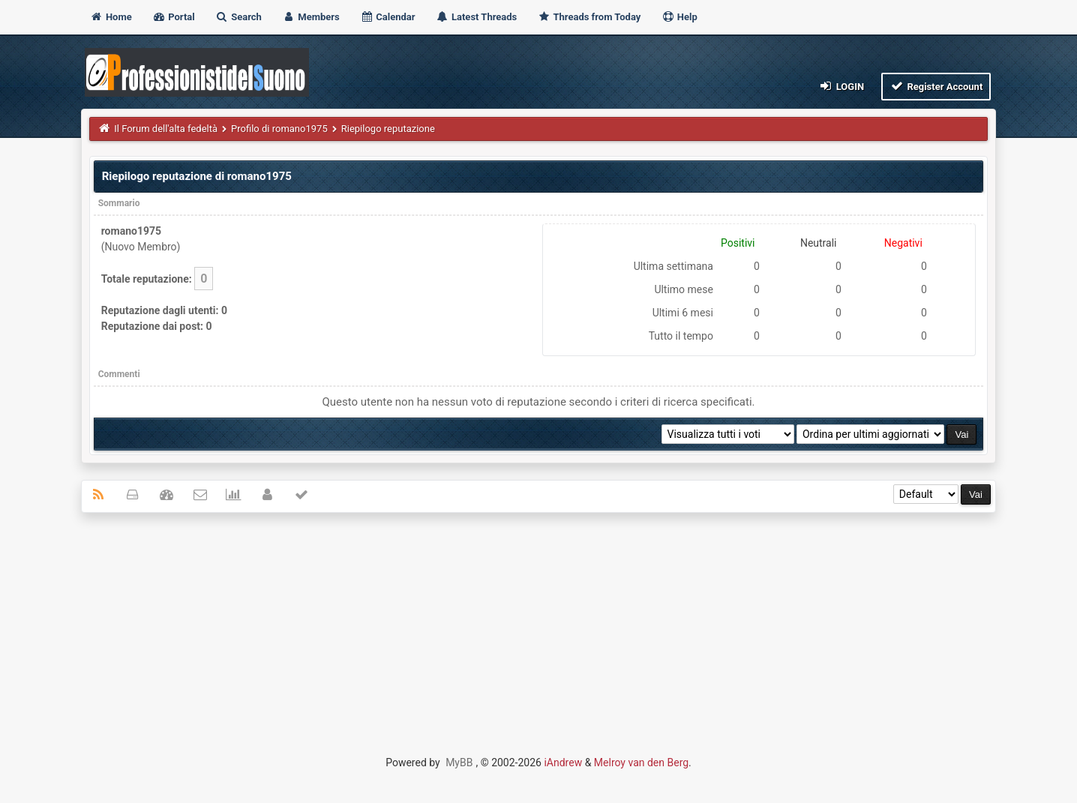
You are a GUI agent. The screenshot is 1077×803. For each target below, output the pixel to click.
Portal (173, 16)
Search (238, 16)
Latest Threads (477, 16)
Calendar (387, 16)
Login (841, 85)
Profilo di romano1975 (279, 128)
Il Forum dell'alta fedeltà (166, 128)
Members (311, 16)
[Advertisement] (538, 633)
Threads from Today (589, 16)
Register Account (936, 85)
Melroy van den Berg (641, 763)
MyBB (459, 763)
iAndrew (563, 763)
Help (680, 16)
